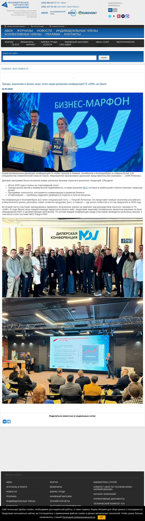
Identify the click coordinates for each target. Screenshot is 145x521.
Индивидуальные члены (77, 30)
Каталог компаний (105, 494)
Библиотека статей (105, 482)
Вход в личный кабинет (16, 26)
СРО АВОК (65, 44)
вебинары (27, 42)
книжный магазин (76, 42)
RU (110, 10)
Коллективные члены (23, 34)
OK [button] (101, 517)
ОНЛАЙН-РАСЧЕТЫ (60, 501)
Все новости (20, 69)
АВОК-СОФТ (102, 42)
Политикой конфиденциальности (78, 517)
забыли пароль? (58, 26)
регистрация (39, 26)
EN (115, 10)
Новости (44, 30)
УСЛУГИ (47, 44)
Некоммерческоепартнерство (18, 5)
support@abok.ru (115, 3)
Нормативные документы (109, 499)
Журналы (25, 30)
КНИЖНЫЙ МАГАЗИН (61, 496)
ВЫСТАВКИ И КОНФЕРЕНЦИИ (65, 506)
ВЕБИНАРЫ (56, 487)
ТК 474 (15, 44)
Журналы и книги (16, 487)
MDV (85, 187)
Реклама (53, 34)
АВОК (9, 30)
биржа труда (49, 42)
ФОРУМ (9, 42)
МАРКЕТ (30, 44)
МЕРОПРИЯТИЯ (125, 42)
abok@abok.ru (114, 5)
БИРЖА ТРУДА (57, 491)
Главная (6, 69)
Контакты (72, 34)
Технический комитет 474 (109, 503)
